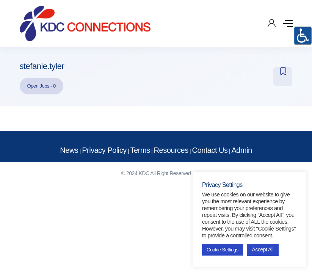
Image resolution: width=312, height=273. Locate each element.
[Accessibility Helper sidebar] (303, 36)
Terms (140, 150)
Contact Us (210, 150)
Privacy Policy (104, 150)
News (69, 150)
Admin (241, 150)
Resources (171, 150)
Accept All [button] (262, 249)
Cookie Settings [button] (222, 250)
